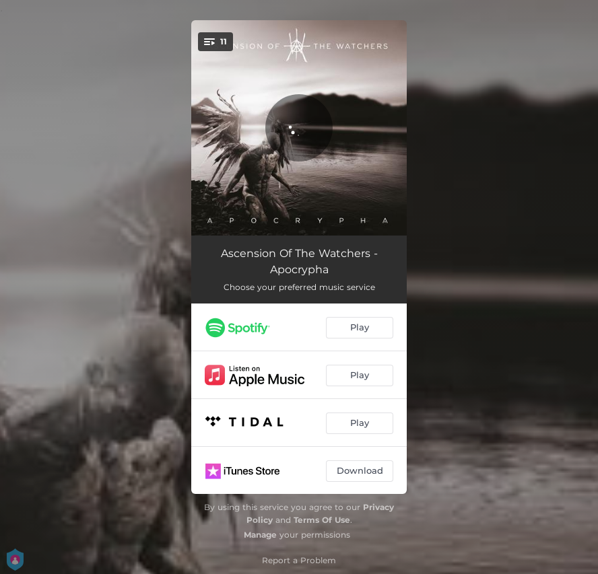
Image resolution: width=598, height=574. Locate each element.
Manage (260, 535)
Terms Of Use (322, 520)
